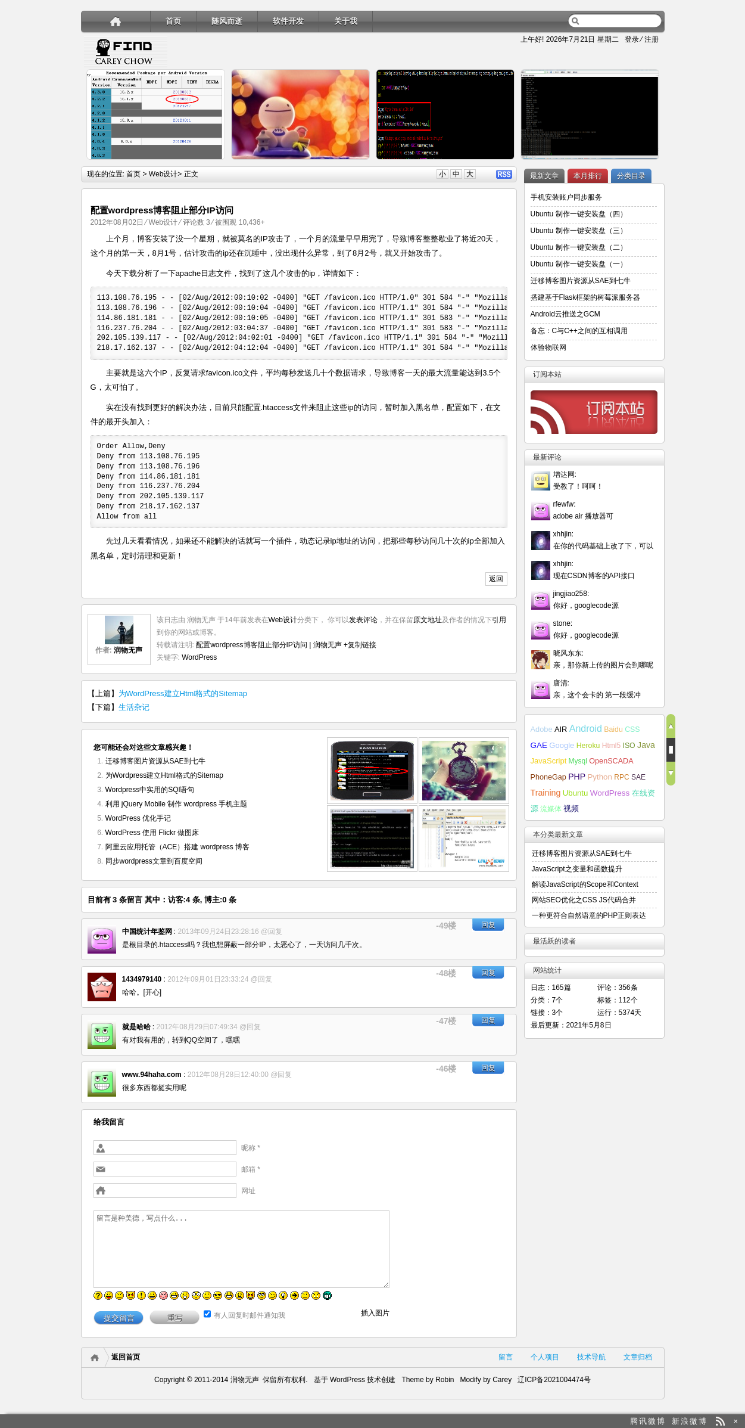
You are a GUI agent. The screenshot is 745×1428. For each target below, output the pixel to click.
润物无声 (128, 650)
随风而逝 (226, 21)
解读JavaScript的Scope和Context (585, 884)
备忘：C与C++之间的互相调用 (579, 331)
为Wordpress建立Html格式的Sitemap (164, 775)
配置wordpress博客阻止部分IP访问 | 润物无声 (268, 645)
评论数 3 (196, 222)
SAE (638, 777)
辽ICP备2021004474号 (554, 1380)
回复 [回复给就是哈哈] (488, 1020)
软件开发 (288, 21)
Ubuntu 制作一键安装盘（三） (579, 230)
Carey (502, 1380)
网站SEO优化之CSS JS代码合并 (584, 900)
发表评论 (363, 620)
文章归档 (638, 1357)
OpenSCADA (611, 761)
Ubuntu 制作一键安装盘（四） (579, 214)
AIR (560, 729)
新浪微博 (689, 1421)
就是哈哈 (136, 1027)
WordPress (199, 657)
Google (561, 745)
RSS (504, 174)
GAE (539, 745)
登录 (632, 39)
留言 (505, 1357)
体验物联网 (548, 347)
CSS (632, 729)
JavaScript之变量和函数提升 (577, 869)
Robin (444, 1380)
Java (646, 745)
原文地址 (427, 620)
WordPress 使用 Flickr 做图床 (152, 832)
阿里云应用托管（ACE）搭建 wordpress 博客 (177, 847)
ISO (628, 745)
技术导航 (591, 1357)
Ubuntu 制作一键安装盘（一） (579, 264)
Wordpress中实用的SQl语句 (150, 790)
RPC (621, 777)
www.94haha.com (152, 1074)
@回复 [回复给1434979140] (261, 979)
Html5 (611, 745)
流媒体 (551, 809)
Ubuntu (575, 792)
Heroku (588, 745)
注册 (651, 39)
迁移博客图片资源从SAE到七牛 (155, 761)
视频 (571, 809)
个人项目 (545, 1357)
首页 (173, 21)
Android (585, 729)
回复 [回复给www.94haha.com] (488, 1068)
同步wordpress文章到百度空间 (153, 861)
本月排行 (587, 176)
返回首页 (125, 1357)
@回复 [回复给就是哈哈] (250, 1027)
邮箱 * (250, 1169)
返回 (496, 579)
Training (546, 792)
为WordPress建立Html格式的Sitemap (183, 693)
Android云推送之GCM (565, 314)
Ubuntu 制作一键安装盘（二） (579, 247)
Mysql (578, 761)
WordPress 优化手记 (138, 818)
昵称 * (250, 1148)
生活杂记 (134, 707)
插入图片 (375, 1313)
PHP (576, 776)
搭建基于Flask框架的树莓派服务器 (586, 297)
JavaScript (549, 760)
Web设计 (163, 174)
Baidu (613, 729)
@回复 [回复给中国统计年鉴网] (271, 931)
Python (599, 776)
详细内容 (209, 164)
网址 (248, 1191)
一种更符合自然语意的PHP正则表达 (589, 915)
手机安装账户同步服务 (566, 197)
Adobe (542, 729)
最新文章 (544, 176)
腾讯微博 (648, 1421)
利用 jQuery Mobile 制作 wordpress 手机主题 (176, 804)
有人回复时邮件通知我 (249, 1315)
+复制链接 (359, 645)
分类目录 (631, 176)
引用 (499, 620)
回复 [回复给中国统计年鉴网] (488, 925)
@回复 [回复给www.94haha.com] (281, 1074)
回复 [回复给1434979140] (488, 972)
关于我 (345, 21)
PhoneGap (548, 777)
